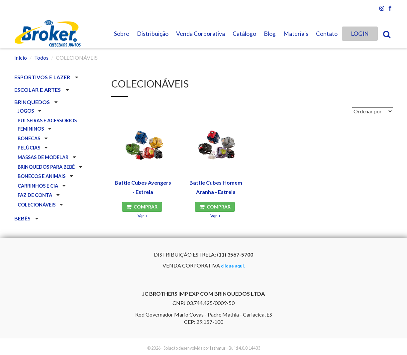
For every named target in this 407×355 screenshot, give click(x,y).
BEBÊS (23, 218)
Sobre (121, 33)
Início (20, 57)
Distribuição (152, 33)
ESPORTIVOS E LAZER (43, 77)
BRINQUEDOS (32, 102)
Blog (270, 33)
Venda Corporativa (200, 33)
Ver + (143, 215)
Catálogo (244, 33)
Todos (41, 57)
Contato (327, 33)
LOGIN (360, 33)
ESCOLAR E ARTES (38, 90)
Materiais (295, 33)
